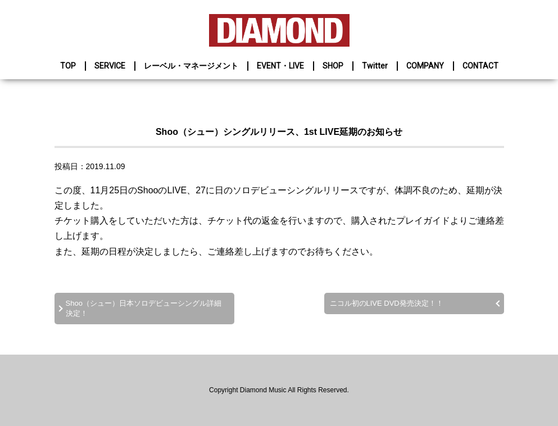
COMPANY (425, 65)
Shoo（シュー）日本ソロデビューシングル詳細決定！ (143, 308)
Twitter (375, 65)
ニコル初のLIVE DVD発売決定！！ (386, 303)
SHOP (333, 65)
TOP (68, 65)
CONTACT (480, 65)
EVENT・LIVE (280, 65)
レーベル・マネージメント (191, 65)
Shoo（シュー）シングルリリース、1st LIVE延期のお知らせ (279, 132)
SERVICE (109, 65)
